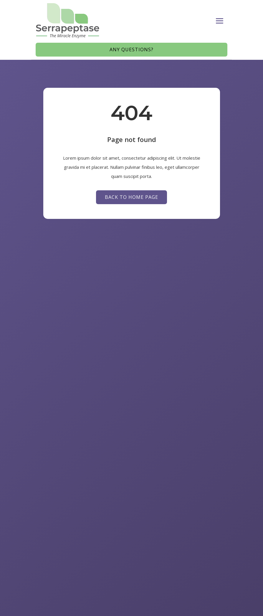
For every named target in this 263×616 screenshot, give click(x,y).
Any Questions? (131, 49)
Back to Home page (131, 197)
